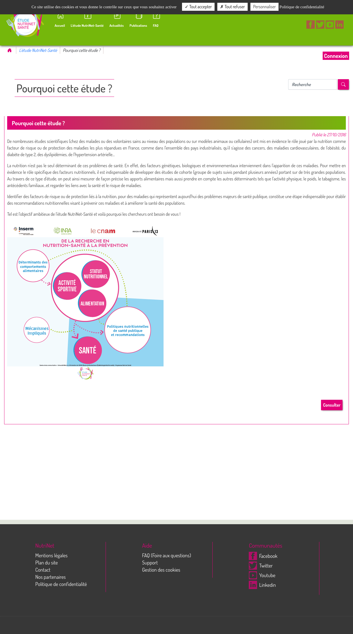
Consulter (331, 405)
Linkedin (262, 585)
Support (150, 562)
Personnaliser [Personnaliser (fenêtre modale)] (264, 6)
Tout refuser (232, 6)
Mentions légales (51, 555)
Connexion (336, 55)
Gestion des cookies (161, 569)
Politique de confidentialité (61, 584)
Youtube (262, 575)
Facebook (263, 556)
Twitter (261, 565)
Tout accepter (198, 6)
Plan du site (46, 562)
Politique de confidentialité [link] (301, 7)
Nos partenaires (50, 577)
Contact (42, 569)
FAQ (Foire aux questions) (166, 555)
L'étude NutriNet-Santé (38, 50)
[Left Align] (343, 84)
